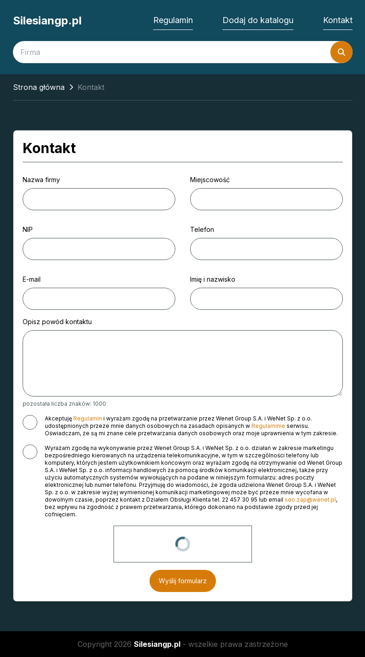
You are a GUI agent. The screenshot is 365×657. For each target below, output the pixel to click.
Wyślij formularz (183, 581)
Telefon (202, 229)
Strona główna (39, 87)
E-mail (32, 279)
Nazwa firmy (41, 179)
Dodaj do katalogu (257, 20)
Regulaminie (268, 425)
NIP (28, 229)
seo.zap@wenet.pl (310, 499)
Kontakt (338, 20)
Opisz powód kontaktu (57, 322)
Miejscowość (210, 179)
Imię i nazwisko (212, 279)
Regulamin (173, 20)
